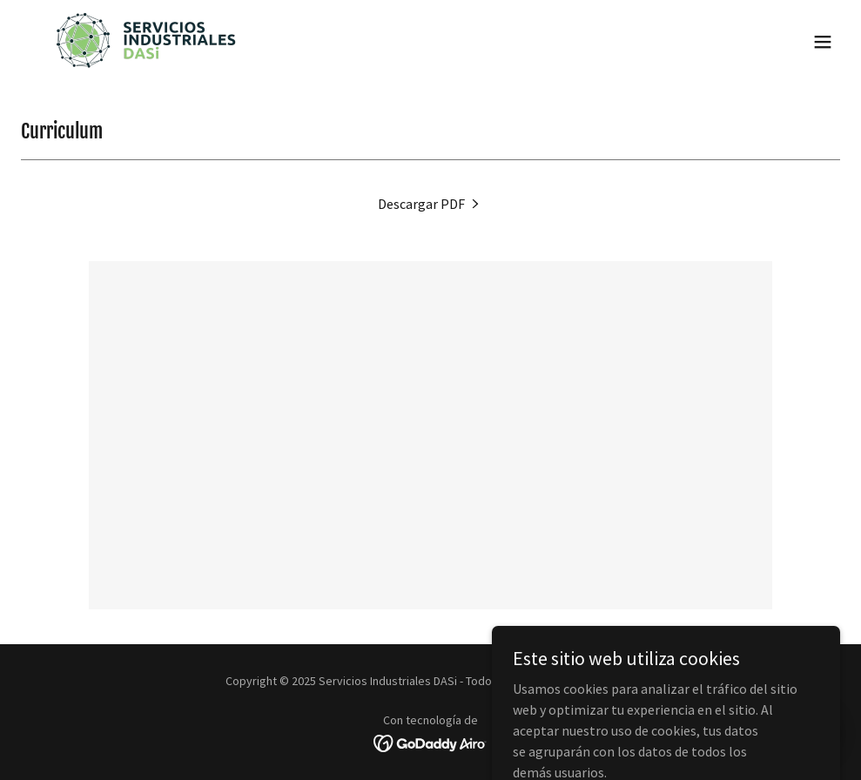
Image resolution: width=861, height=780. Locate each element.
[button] (822, 41)
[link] (144, 42)
